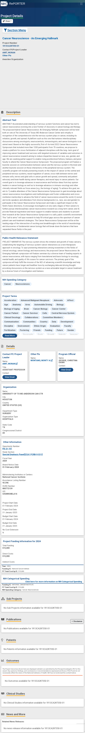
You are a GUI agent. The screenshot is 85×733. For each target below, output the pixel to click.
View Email (10, 377)
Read (10, 335)
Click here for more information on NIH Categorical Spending (53, 581)
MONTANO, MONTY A (42, 360)
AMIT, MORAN (10, 364)
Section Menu (15, 30)
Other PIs (6, 55)
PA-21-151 (7, 449)
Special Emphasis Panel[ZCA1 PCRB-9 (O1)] (22, 454)
